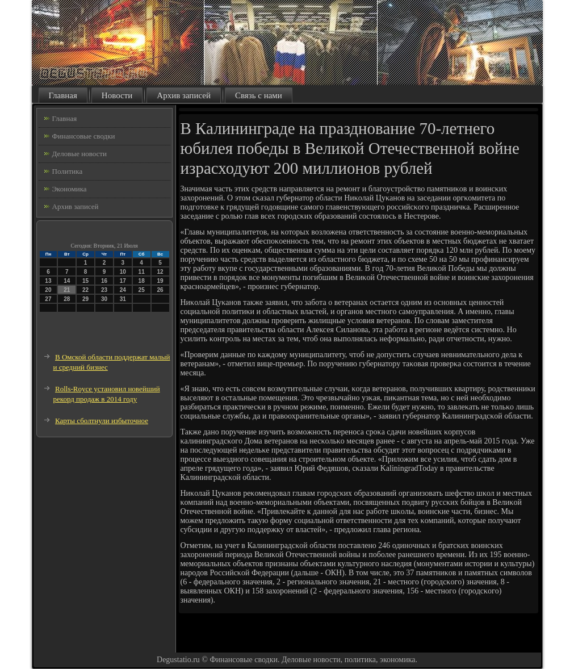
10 (123, 272)
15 (85, 281)
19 (160, 281)
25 (142, 290)
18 (142, 281)
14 (67, 281)
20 (48, 290)
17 (123, 281)
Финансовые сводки (83, 136)
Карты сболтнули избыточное (101, 420)
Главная (63, 95)
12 (160, 272)
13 (48, 281)
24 (123, 290)
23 (104, 290)
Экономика (69, 189)
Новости (117, 95)
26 (160, 290)
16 (104, 281)
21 (67, 290)
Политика (67, 171)
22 (85, 290)
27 (48, 299)
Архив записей (184, 95)
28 (67, 299)
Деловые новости (79, 153)
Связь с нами (258, 95)
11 (142, 272)
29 (85, 299)
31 (123, 299)
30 (104, 299)
